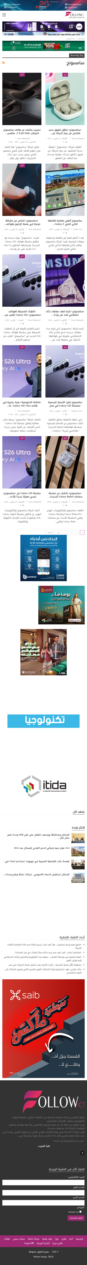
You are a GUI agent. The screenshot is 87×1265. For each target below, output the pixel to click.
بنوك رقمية (47, 1239)
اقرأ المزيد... (43, 1146)
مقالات (7, 1239)
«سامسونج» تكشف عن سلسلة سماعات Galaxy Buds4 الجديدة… (65, 495)
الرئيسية (79, 1239)
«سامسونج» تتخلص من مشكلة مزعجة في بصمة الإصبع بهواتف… (21, 222)
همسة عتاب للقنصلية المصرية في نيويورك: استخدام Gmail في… (36, 861)
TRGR (50, 1257)
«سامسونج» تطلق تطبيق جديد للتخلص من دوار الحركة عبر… (65, 131)
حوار (57, 1239)
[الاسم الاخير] (43, 1203)
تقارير (64, 1239)
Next (49, 532)
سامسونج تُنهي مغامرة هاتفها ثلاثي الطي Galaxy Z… (65, 222)
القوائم (81, 1207)
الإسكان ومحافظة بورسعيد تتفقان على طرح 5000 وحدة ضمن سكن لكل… (38, 836)
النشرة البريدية (43, 1243)
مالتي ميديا (57, 1243)
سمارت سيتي (19, 1239)
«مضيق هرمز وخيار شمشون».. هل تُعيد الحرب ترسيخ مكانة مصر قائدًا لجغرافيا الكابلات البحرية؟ (44, 946)
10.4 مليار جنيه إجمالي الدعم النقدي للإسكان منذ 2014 (41, 848)
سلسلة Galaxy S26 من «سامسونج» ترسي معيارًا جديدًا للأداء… (22, 495)
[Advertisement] (43, 909)
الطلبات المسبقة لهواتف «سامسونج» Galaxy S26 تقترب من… (21, 313)
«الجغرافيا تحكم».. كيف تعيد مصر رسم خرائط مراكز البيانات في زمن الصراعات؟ (48, 952)
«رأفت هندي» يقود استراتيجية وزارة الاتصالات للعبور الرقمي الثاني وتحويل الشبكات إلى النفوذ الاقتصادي (43, 971)
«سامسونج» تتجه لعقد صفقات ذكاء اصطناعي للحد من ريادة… (65, 313)
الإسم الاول (79, 1187)
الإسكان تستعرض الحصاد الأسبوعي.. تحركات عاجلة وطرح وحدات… (36, 874)
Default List (74, 1212)
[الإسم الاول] (43, 1193)
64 (58, 532)
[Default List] (80, 1212)
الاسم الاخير (79, 1197)
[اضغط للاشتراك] (76, 1218)
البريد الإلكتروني (75, 1177)
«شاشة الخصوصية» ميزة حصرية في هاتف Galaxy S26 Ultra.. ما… (22, 404)
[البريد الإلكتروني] (43, 1182)
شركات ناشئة (33, 1239)
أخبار (65, 74)
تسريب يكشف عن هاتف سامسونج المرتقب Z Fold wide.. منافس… (21, 131)
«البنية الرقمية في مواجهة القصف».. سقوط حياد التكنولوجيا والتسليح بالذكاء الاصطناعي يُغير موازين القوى (43, 958)
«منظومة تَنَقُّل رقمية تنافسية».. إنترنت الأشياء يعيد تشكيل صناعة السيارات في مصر (45, 965)
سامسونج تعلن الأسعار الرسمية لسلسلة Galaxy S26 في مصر (65, 404)
